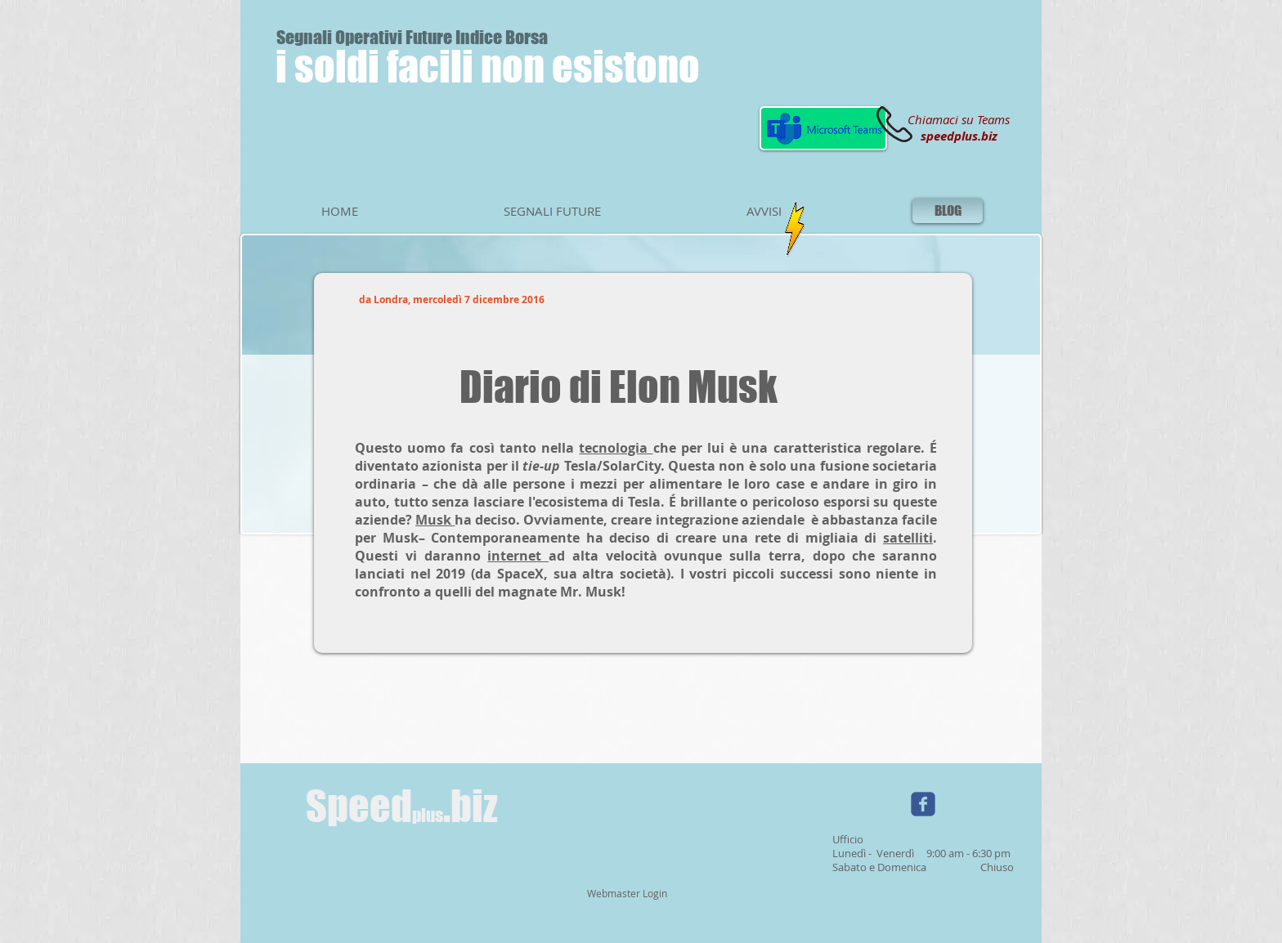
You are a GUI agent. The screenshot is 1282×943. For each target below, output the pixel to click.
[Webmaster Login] (627, 894)
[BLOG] (947, 211)
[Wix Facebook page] (923, 804)
